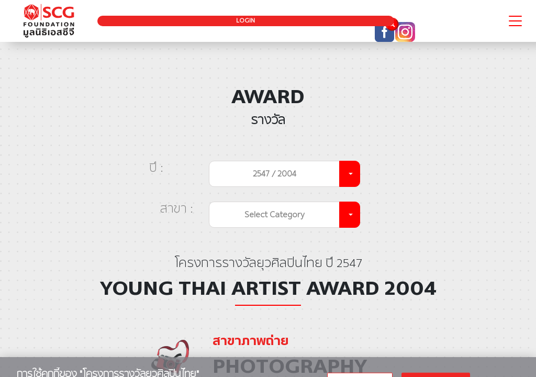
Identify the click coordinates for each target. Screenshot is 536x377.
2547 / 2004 (274, 173)
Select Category (274, 214)
